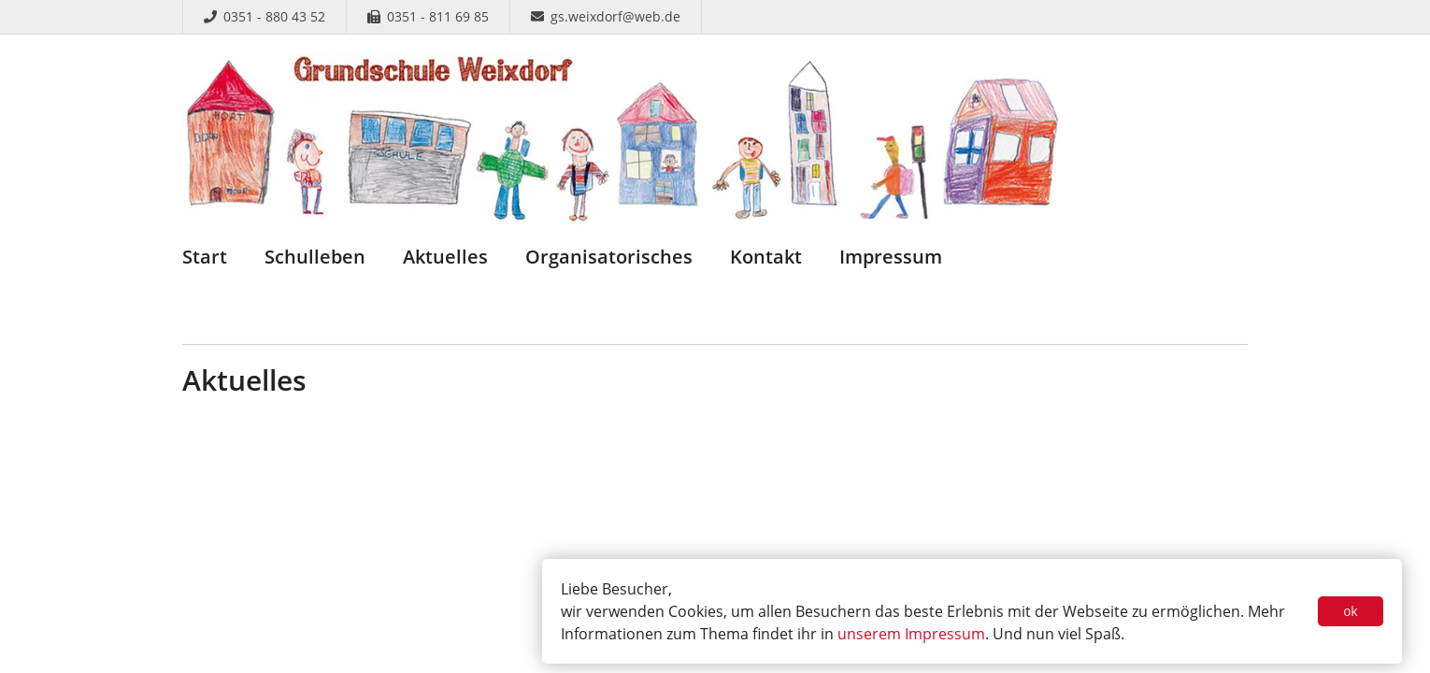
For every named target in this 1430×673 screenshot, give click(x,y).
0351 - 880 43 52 (264, 16)
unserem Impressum (911, 633)
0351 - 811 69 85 (428, 16)
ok (1351, 611)
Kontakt (766, 256)
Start (204, 256)
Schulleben (315, 256)
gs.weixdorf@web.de (605, 16)
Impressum (890, 256)
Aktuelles (445, 256)
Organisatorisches (609, 256)
